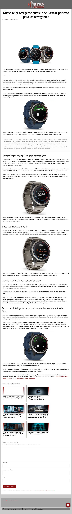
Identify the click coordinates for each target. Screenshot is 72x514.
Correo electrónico (8, 470)
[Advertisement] (36, 32)
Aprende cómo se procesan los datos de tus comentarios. (40, 491)
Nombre (5, 462)
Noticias (4, 10)
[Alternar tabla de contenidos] (8, 76)
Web (4, 477)
